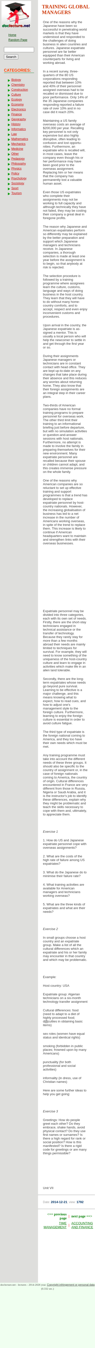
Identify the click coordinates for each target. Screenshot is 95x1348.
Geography (18, 119)
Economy (17, 104)
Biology (16, 80)
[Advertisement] (66, 578)
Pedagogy (18, 158)
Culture (16, 94)
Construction (19, 89)
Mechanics (18, 144)
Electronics (18, 109)
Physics (16, 168)
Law (14, 134)
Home (12, 35)
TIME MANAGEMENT (55, 1225)
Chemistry (18, 84)
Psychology (18, 178)
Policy (15, 173)
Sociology (17, 183)
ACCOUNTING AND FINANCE (82, 1225)
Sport (15, 188)
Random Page (17, 40)
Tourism (16, 193)
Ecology (16, 99)
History (15, 124)
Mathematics (19, 139)
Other (15, 154)
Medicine (17, 149)
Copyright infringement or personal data (71, 1284)
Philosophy (18, 163)
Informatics (18, 129)
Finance (16, 114)
